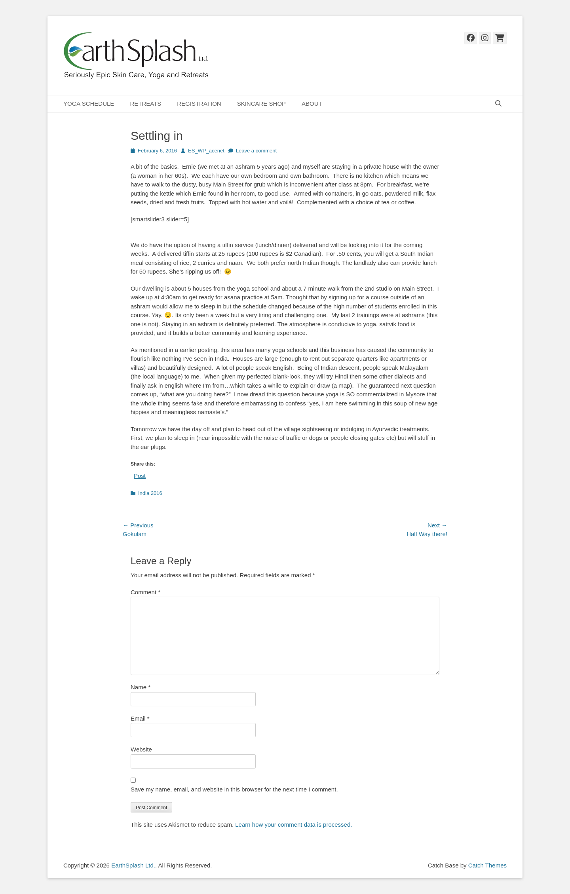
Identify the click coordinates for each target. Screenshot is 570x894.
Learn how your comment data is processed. (293, 824)
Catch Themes (487, 865)
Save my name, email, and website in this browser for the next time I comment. (234, 789)
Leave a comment (256, 151)
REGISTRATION (199, 103)
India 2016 (150, 493)
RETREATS (145, 103)
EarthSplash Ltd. (133, 865)
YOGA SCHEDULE (88, 103)
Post (140, 475)
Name (140, 687)
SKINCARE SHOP (261, 103)
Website (141, 749)
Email (140, 718)
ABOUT (312, 103)
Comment (145, 592)
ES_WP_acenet (206, 151)
